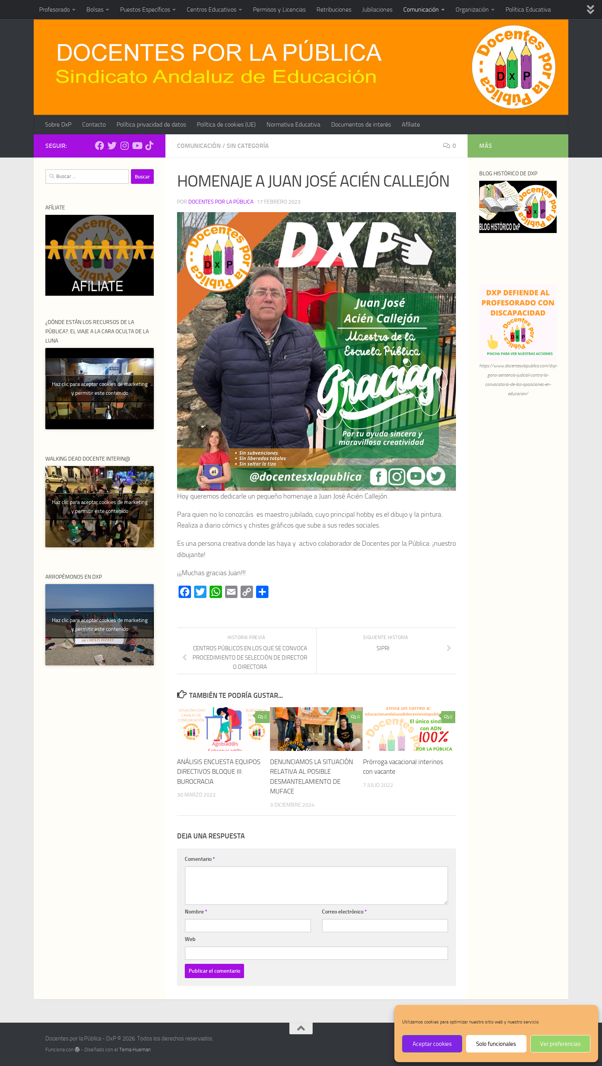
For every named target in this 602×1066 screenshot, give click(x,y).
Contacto (94, 124)
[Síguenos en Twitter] (112, 145)
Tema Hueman (135, 1049)
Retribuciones (333, 9)
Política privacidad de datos (151, 124)
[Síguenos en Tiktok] (149, 145)
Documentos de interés (361, 124)
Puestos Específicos (145, 9)
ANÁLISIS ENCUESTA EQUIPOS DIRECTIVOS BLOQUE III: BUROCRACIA (218, 771)
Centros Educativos (211, 9)
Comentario (200, 859)
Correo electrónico (344, 911)
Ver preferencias (560, 1043)
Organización (472, 9)
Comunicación (421, 9)
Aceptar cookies (432, 1043)
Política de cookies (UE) (226, 124)
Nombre (196, 911)
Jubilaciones (377, 9)
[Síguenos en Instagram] (124, 145)
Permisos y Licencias (279, 9)
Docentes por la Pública (220, 202)
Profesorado (54, 9)
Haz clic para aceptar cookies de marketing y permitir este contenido (100, 388)
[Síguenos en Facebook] (99, 145)
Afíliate (411, 124)
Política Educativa (528, 9)
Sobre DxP (58, 124)
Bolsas (94, 9)
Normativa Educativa (293, 124)
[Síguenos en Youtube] (136, 145)
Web (190, 939)
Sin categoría (248, 145)
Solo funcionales (496, 1043)
